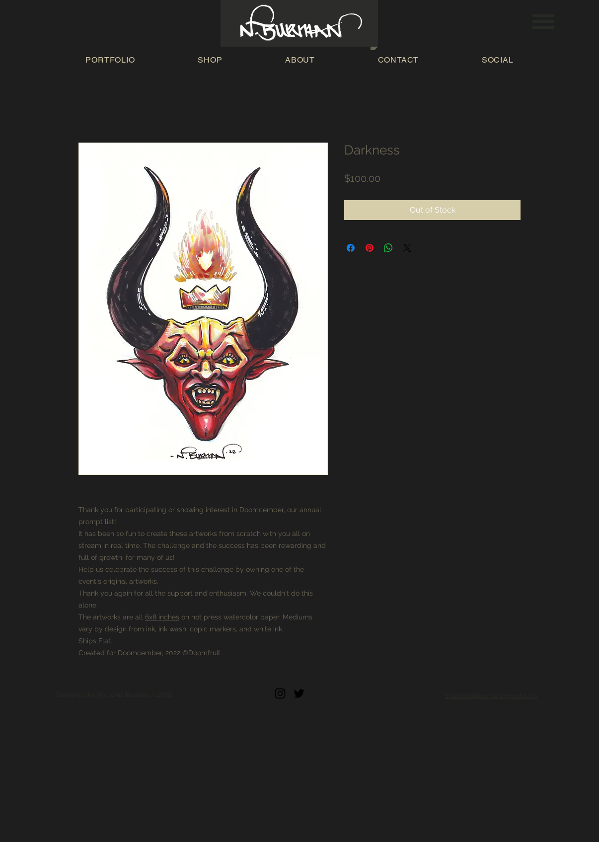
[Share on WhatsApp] (388, 248)
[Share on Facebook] (351, 248)
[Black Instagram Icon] (280, 693)
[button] (543, 21)
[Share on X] (407, 248)
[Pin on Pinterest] (369, 248)
